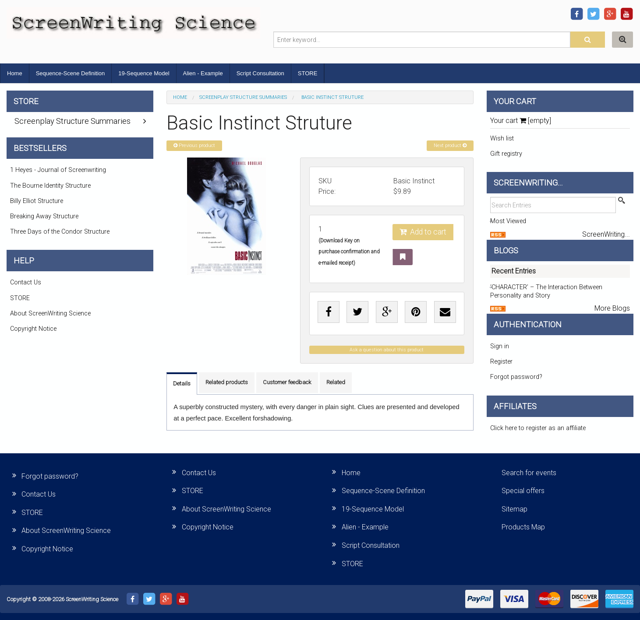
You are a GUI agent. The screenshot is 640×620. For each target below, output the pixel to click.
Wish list (502, 138)
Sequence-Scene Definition (70, 73)
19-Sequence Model (143, 73)
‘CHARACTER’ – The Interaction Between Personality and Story (546, 291)
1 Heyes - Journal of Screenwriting (58, 170)
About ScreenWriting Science (50, 313)
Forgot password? (516, 377)
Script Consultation (260, 73)
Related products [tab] (226, 382)
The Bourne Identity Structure (50, 185)
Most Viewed (508, 221)
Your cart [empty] (520, 120)
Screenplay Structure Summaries (243, 97)
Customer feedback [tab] (287, 382)
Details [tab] (182, 383)
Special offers (523, 491)
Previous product (194, 145)
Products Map (523, 527)
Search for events (529, 473)
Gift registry (506, 154)
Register (501, 361)
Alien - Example (203, 73)
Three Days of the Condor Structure (60, 231)
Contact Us (25, 282)
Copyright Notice (33, 329)
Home (14, 73)
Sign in (499, 346)
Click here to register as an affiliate (538, 428)
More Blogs (612, 308)
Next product (450, 145)
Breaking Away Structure (44, 216)
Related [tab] (335, 382)
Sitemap (514, 509)
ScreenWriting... (606, 234)
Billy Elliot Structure (36, 201)
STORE (308, 73)
